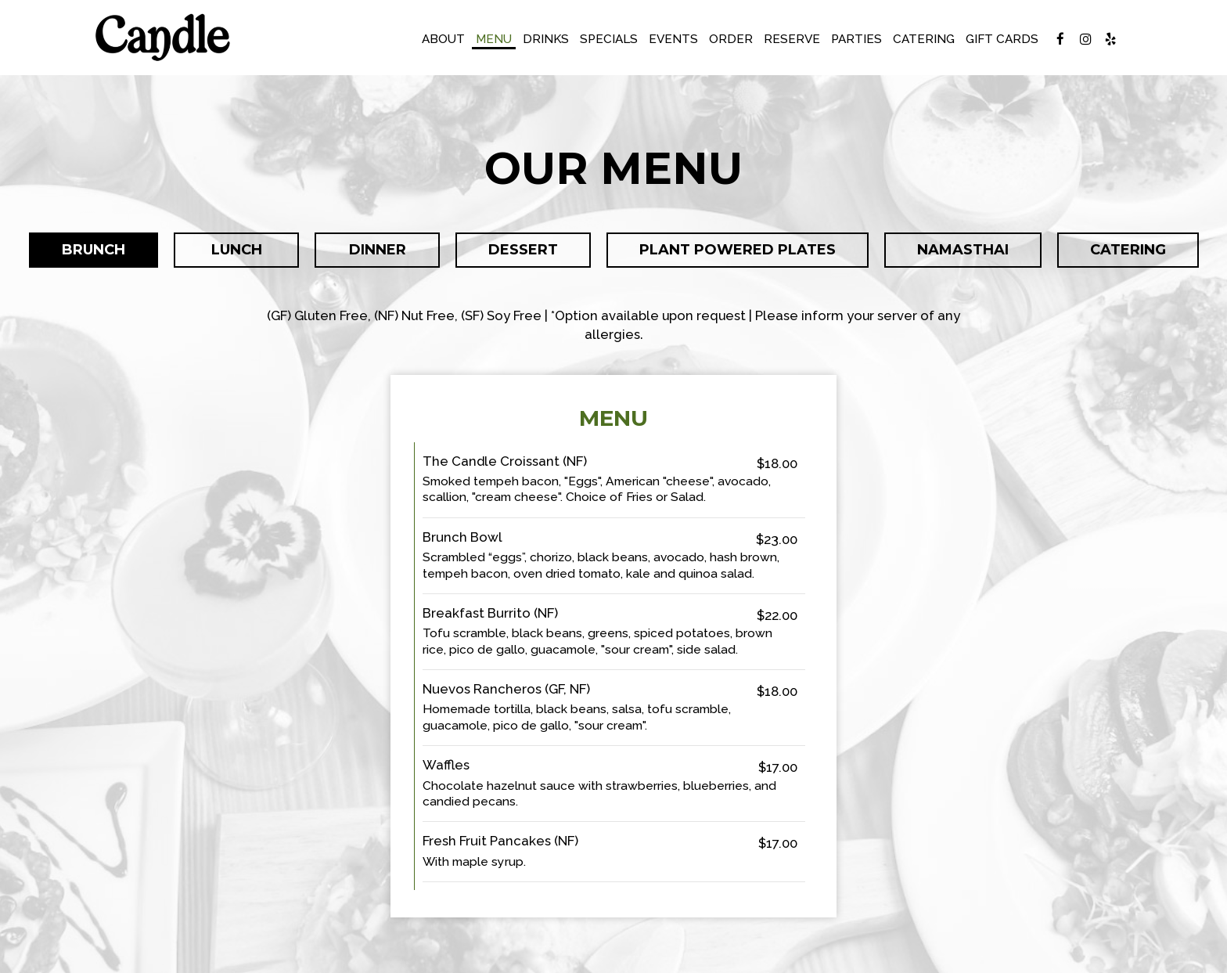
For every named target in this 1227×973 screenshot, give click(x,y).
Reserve (792, 39)
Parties (856, 39)
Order (731, 39)
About (443, 39)
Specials (609, 39)
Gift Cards (1002, 39)
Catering (924, 39)
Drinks (546, 39)
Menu (494, 39)
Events (673, 39)
